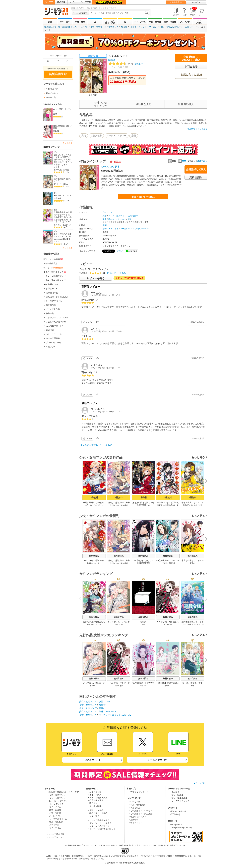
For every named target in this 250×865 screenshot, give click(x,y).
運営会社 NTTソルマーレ (175, 845)
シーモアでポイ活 (54, 301)
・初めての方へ (135, 808)
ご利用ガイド (52, 89)
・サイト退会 (93, 816)
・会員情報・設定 (95, 800)
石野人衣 (58, 170)
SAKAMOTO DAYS (62, 195)
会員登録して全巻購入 (143, 197)
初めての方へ (52, 93)
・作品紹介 (174, 792)
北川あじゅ (114, 505)
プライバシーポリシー (89, 845)
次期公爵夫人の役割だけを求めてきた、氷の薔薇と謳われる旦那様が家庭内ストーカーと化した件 (63, 217)
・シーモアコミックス (179, 801)
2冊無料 (119, 497)
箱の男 (143, 622)
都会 (143, 624)
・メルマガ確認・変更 (97, 797)
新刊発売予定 (51, 263)
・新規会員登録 (94, 792)
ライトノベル (140, 22)
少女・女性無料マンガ (55, 276)
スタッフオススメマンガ (57, 317)
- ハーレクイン (54, 816)
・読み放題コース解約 (97, 813)
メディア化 (185, 22)
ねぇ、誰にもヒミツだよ (62, 110)
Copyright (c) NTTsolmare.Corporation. (125, 862)
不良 (105, 219)
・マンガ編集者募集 (178, 798)
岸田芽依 (146, 563)
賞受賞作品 (51, 305)
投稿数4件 (126, 64)
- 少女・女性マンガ (56, 798)
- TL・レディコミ (55, 804)
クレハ (98, 563)
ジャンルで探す (80, 13)
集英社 (124, 27)
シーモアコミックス (110, 22)
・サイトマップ (135, 823)
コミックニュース (54, 334)
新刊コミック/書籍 (53, 259)
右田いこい (119, 624)
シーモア (49, 2)
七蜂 (192, 686)
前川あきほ (168, 624)
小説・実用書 (155, 22)
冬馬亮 (139, 505)
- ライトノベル (54, 807)
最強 (129, 219)
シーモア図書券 (53, 338)
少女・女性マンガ (98, 27)
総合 (50, 22)
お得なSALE (51, 288)
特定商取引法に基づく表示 (130, 845)
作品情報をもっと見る (197, 129)
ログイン (196, 2)
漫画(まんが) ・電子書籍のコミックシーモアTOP (66, 27)
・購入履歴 (92, 803)
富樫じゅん (91, 563)
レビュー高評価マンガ (56, 322)
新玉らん (146, 505)
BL (95, 22)
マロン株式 (123, 505)
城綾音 (111, 60)
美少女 (111, 219)
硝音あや (160, 505)
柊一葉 (175, 505)
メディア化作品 (53, 309)
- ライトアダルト (55, 828)
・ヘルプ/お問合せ (136, 805)
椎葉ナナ (57, 114)
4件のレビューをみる (116, 273)
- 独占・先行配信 (55, 822)
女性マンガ (114, 27)
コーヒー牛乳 (186, 624)
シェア (120, 251)
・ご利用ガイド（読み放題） (141, 814)
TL (125, 22)
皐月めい (58, 225)
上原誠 (185, 505)
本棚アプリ (51, 347)
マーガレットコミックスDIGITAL (163, 27)
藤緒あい (168, 686)
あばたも (99, 505)
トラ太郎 (164, 563)
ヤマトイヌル (198, 624)
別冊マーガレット (138, 27)
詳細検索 (50, 330)
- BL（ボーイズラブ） (58, 801)
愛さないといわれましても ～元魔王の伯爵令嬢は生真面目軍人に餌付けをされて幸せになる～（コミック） (63, 161)
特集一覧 (50, 313)
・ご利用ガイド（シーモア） (141, 811)
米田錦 (139, 563)
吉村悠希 (168, 505)
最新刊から (202, 161)
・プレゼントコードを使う (99, 823)
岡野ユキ (143, 686)
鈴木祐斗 (58, 198)
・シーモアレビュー (55, 837)
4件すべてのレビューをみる (97, 445)
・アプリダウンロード (138, 792)
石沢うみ (67, 225)
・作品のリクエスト (137, 817)
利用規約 (76, 845)
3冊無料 (192, 497)
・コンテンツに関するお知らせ (101, 829)
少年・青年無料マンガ (55, 280)
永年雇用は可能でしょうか (63, 180)
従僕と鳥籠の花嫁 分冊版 (62, 127)
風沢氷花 (172, 563)
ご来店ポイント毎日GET (57, 297)
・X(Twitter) (174, 814)
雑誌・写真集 (170, 22)
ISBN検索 (161, 845)
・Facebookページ (177, 811)
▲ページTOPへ (200, 783)
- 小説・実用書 (54, 813)
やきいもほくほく (195, 505)
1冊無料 (94, 497)
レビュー (74, 2)
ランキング (53, 267)
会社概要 (68, 845)
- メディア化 (53, 825)
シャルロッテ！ (188, 27)
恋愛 (133, 135)
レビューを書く (116, 67)
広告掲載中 (96, 135)
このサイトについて (148, 845)
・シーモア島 (134, 802)
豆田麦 (66, 170)
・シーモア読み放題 (55, 834)
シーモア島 (86, 2)
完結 (83, 135)
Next (205, 481)
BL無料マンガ (51, 284)
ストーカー (121, 219)
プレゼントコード (54, 342)
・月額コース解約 (95, 810)
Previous (81, 480)
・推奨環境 (133, 820)
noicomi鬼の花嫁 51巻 (94, 560)
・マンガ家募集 (176, 795)
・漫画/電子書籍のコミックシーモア (62, 792)
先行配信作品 (52, 293)
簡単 (182, 161)
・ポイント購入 (94, 795)
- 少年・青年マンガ (56, 795)
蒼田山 (192, 563)
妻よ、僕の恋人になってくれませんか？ (63, 235)
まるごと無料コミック (55, 271)
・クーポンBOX (94, 806)
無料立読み (94, 556)
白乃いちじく (90, 505)
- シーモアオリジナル (57, 819)
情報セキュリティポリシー (109, 845)
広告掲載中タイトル (55, 326)
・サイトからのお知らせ (98, 826)
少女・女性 (80, 22)
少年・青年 (65, 22)
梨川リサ (58, 184)
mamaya (57, 239)
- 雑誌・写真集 (54, 810)
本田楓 (56, 131)
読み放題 (61, 2)
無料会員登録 (176, 2)
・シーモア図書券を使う (98, 820)
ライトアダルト (200, 22)
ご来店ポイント (93, 759)
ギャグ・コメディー (116, 135)
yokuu (65, 184)
